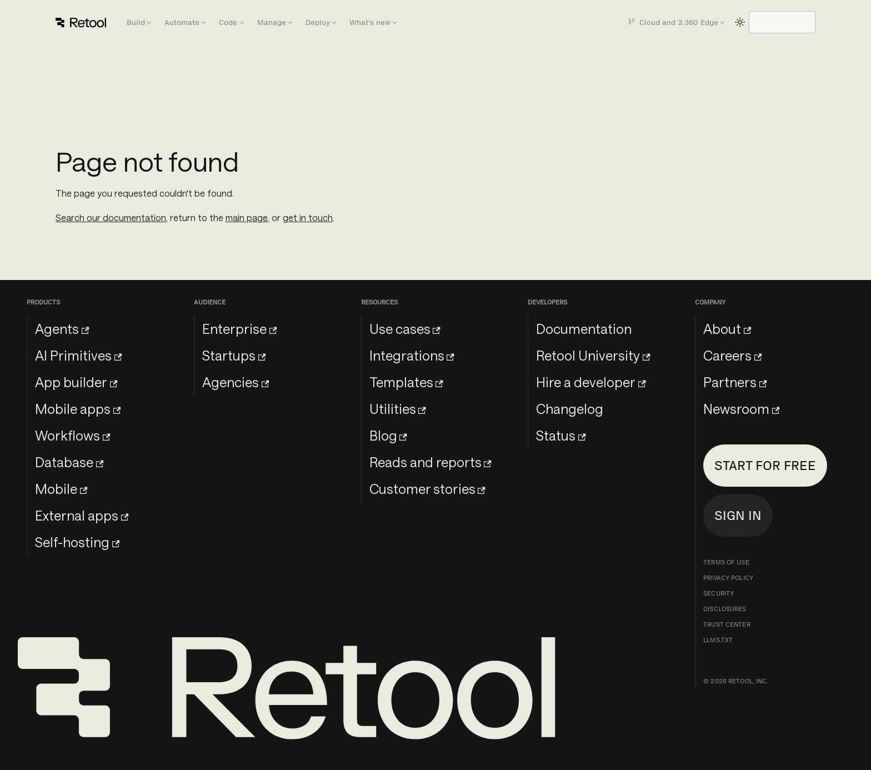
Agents (62, 329)
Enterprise (239, 329)
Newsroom (741, 409)
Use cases (404, 329)
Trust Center (726, 624)
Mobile (61, 489)
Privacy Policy (728, 577)
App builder (76, 382)
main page (247, 217)
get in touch (308, 217)
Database (69, 462)
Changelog (569, 409)
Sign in (738, 515)
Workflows (72, 435)
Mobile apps (78, 409)
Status (560, 435)
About (727, 329)
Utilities (397, 409)
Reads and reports (430, 462)
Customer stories (427, 489)
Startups (234, 355)
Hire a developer (590, 382)
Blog (388, 435)
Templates (406, 382)
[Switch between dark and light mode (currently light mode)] (740, 22)
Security (718, 593)
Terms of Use (726, 562)
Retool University (593, 355)
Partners (735, 382)
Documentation (584, 329)
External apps (81, 515)
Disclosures (724, 609)
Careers (732, 355)
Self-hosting (77, 542)
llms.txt (718, 640)
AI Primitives (78, 355)
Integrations (411, 355)
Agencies (235, 382)
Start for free (765, 465)
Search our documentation (111, 217)
